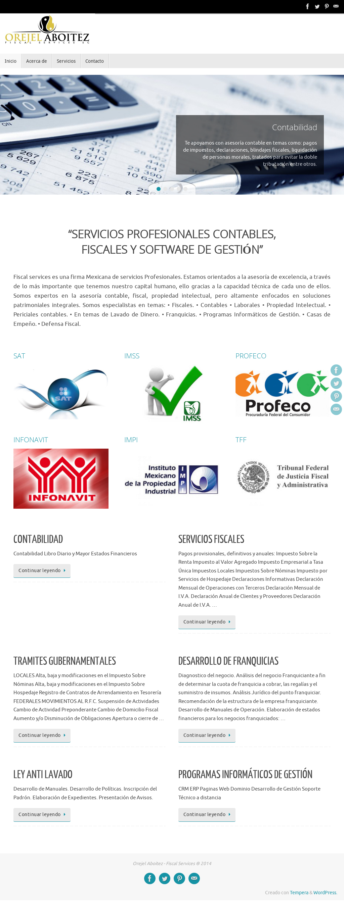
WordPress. (325, 893)
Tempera (299, 893)
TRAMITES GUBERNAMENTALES (64, 661)
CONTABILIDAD (38, 540)
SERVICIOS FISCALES (211, 540)
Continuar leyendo (43, 570)
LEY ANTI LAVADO (43, 775)
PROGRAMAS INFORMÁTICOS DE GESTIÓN (245, 775)
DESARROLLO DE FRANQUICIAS (228, 661)
